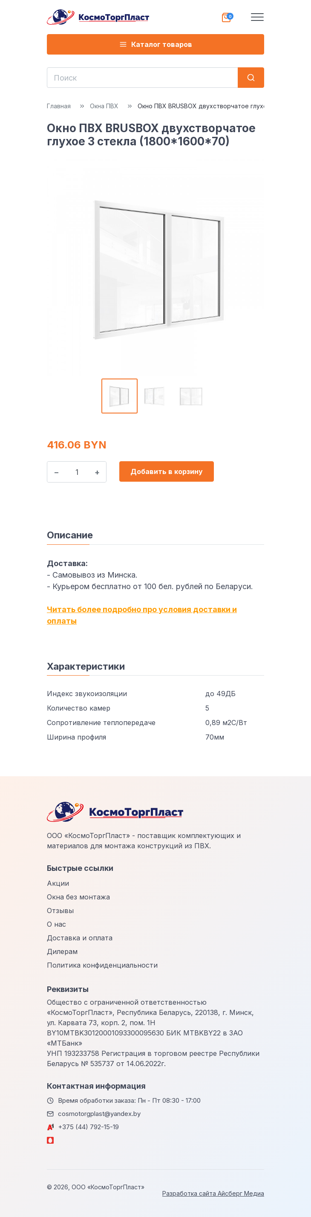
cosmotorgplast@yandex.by (99, 1113)
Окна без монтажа (78, 897)
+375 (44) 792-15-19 (88, 1127)
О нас (56, 924)
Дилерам (62, 951)
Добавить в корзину (166, 471)
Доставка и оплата (79, 938)
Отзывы (60, 910)
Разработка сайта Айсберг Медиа (213, 1193)
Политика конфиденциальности (102, 965)
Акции (58, 883)
